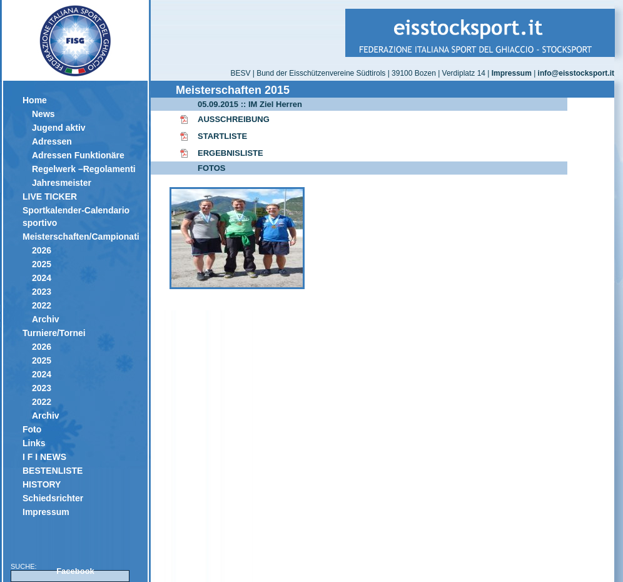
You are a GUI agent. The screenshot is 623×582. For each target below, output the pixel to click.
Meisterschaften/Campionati (80, 237)
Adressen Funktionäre (78, 155)
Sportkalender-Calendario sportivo (76, 216)
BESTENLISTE (53, 471)
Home (35, 100)
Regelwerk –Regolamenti (84, 169)
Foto (32, 429)
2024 (41, 278)
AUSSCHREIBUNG (234, 119)
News (43, 114)
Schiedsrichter (53, 498)
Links (34, 443)
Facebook (75, 571)
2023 (41, 292)
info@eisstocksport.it (576, 73)
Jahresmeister (61, 183)
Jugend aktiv (59, 128)
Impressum (46, 512)
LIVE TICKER (50, 196)
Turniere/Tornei (54, 333)
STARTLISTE (222, 136)
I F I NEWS (44, 457)
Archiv (45, 319)
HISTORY (42, 484)
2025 (41, 264)
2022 (41, 305)
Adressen (52, 141)
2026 (41, 250)
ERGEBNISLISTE (230, 153)
